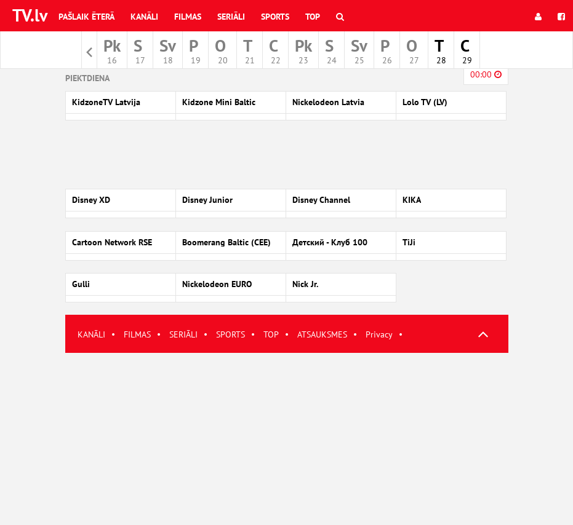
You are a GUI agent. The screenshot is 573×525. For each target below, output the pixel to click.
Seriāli (231, 16)
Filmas (187, 16)
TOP (271, 334)
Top (312, 16)
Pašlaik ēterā (86, 16)
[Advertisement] (286, 439)
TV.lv (29, 15)
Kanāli (144, 16)
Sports (275, 16)
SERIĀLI (183, 334)
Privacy (379, 334)
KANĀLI (91, 334)
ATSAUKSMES (322, 334)
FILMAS (137, 334)
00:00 (486, 74)
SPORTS (230, 334)
